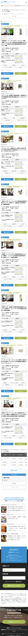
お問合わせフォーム (14, 622)
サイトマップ (11, 633)
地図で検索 (14, 470)
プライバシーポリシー (21, 633)
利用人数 (5, 574)
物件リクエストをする (14, 586)
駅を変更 (14, 483)
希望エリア (6, 566)
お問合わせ (7, 73)
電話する (21, 73)
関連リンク (4, 633)
